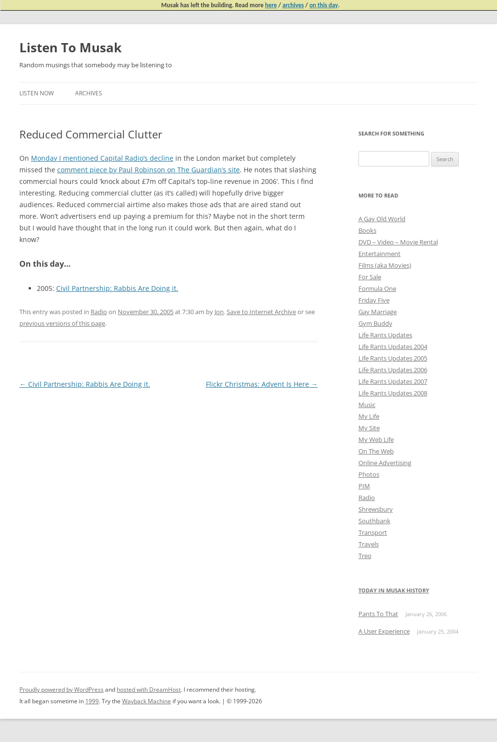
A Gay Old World (381, 218)
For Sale (369, 277)
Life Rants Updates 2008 (392, 393)
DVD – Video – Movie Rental (398, 242)
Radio (99, 311)
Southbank (374, 520)
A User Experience (384, 631)
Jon (219, 311)
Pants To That (378, 613)
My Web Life (376, 439)
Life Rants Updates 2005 (392, 358)
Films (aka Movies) (384, 265)
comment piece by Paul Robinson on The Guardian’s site (148, 169)
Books (367, 230)
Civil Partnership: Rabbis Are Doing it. (117, 288)
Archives (88, 93)
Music (366, 404)
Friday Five (373, 300)
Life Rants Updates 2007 (392, 381)
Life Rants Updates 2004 (392, 346)
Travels (368, 544)
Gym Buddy (375, 323)
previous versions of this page (62, 323)
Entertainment (379, 253)
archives (293, 5)
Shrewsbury (375, 509)
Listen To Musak (70, 47)
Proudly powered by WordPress (61, 689)
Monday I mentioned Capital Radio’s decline (102, 158)
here (271, 5)
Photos (368, 474)
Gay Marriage (377, 311)
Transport (372, 532)
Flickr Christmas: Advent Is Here (262, 384)
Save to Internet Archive (261, 311)
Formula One (377, 288)
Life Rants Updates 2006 (392, 369)
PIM (364, 486)
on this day (324, 5)
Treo (365, 555)
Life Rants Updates (385, 335)
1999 (92, 701)
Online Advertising (384, 462)
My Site (369, 428)
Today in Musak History (393, 590)
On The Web (376, 451)
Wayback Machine (146, 701)
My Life (368, 416)
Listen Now (36, 93)
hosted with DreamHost (149, 689)
